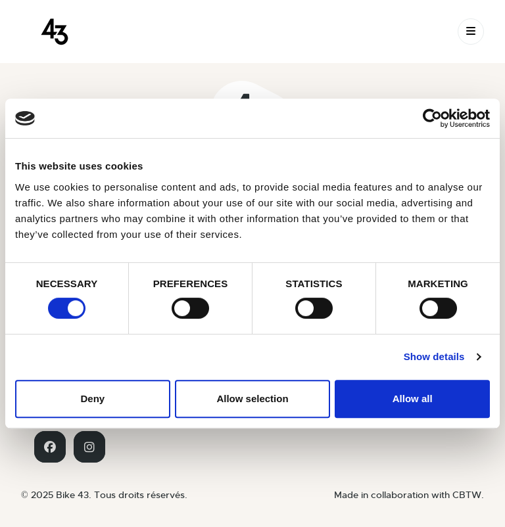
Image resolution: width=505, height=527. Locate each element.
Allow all (413, 398)
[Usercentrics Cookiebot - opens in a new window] (432, 118)
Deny (92, 398)
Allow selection (252, 398)
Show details (434, 356)
